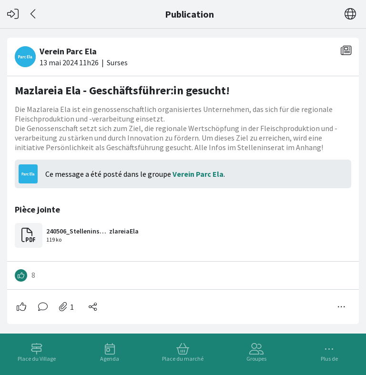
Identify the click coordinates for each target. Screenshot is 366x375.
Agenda (109, 358)
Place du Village (37, 358)
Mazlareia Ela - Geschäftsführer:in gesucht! (122, 90)
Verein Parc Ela (198, 174)
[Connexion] (12, 14)
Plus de (329, 358)
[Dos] (33, 14)
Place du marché (182, 358)
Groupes (256, 358)
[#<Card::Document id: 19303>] (183, 177)
